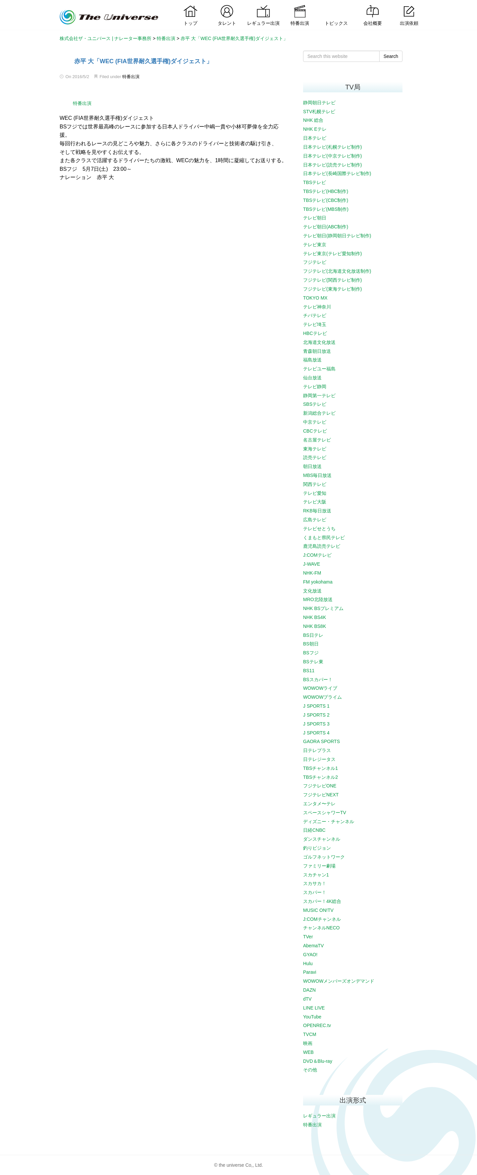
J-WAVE (311, 564)
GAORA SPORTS (321, 741)
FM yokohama (318, 582)
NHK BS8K (314, 626)
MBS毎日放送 (317, 475)
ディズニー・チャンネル (328, 821)
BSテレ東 (313, 661)
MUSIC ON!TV (318, 910)
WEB (308, 1052)
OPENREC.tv (317, 1025)
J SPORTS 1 (316, 706)
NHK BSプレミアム (323, 608)
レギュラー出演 (319, 1115)
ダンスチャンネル (321, 839)
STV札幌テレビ (319, 111)
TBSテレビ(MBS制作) (325, 209)
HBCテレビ (315, 333)
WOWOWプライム (322, 697)
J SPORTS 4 (316, 732)
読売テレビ (314, 457)
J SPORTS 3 (316, 724)
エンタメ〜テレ (319, 803)
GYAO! (310, 954)
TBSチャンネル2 (320, 777)
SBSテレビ (314, 404)
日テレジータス (319, 759)
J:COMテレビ (317, 555)
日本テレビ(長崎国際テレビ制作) (337, 173)
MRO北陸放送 (318, 599)
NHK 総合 (313, 120)
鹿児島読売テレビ (321, 546)
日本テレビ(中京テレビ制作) (332, 156)
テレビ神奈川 (317, 306)
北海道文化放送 (319, 342)
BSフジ (311, 652)
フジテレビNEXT (321, 794)
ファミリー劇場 (319, 866)
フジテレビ (314, 262)
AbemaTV (313, 945)
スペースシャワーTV (324, 812)
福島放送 (312, 359)
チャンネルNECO (321, 927)
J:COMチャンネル (322, 919)
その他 (310, 1069)
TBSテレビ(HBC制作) (325, 191)
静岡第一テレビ (319, 395)
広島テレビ (314, 519)
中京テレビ (314, 422)
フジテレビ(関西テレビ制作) (332, 280)
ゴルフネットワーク (324, 857)
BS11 (308, 670)
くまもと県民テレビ (324, 537)
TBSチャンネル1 (320, 768)
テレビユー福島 (319, 368)
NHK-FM (312, 573)
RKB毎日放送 (317, 510)
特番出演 (130, 76)
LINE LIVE (314, 1007)
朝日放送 (312, 466)
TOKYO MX (315, 298)
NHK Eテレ (315, 129)
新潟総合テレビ (319, 413)
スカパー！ (314, 892)
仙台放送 (312, 377)
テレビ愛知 (314, 493)
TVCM (309, 1034)
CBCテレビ (315, 431)
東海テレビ (314, 448)
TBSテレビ (314, 182)
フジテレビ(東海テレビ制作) (332, 289)
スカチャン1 (316, 874)
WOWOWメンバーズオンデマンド (338, 981)
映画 (307, 1043)
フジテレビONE (319, 785)
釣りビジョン (317, 848)
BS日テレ (313, 635)
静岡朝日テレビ (319, 102)
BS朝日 (311, 643)
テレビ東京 (314, 244)
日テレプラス (317, 750)
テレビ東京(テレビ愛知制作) (332, 253)
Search (391, 56)
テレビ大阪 (314, 501)
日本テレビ (314, 138)
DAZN (309, 990)
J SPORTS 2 (316, 715)
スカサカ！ (314, 883)
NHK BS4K (314, 617)
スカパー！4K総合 (322, 901)
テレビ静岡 (314, 386)
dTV (307, 999)
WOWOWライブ (320, 688)
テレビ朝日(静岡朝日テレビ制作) (337, 235)
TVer (308, 936)
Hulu (308, 963)
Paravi (309, 972)
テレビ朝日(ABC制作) (325, 226)
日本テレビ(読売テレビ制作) (332, 164)
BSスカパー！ (318, 679)
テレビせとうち (319, 528)
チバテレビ (314, 315)
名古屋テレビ (317, 440)
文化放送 (312, 590)
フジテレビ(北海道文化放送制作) (337, 271)
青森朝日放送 (317, 351)
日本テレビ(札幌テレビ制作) (332, 147)
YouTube (312, 1016)
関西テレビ (314, 484)
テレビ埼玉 (314, 324)
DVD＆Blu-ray (317, 1061)
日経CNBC (314, 830)
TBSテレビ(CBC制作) (325, 200)
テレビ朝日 (314, 217)
